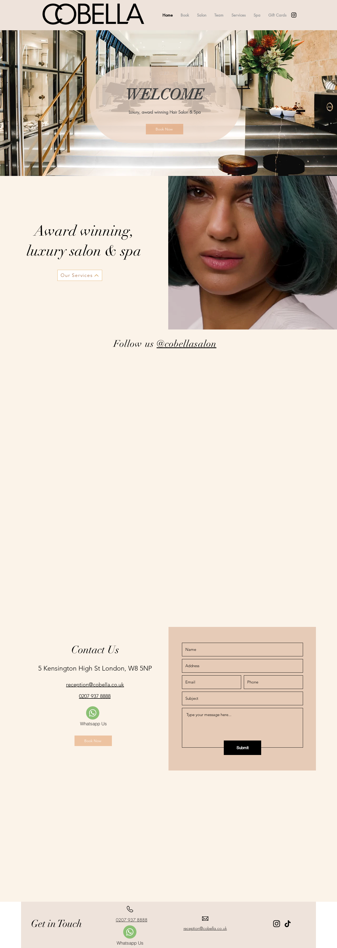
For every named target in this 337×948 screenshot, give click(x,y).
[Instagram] (276, 923)
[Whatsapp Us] (93, 723)
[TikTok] (287, 923)
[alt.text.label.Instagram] (293, 15)
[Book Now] (164, 129)
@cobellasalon (186, 343)
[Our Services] (79, 275)
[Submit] (242, 748)
